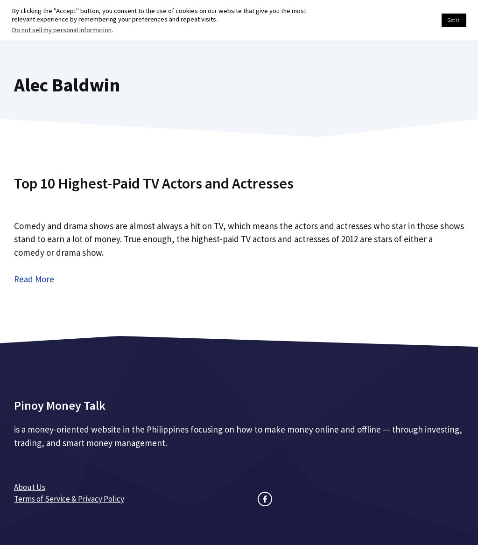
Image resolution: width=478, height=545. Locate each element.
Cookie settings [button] (412, 20)
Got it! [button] (454, 20)
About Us (29, 487)
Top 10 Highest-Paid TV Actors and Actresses (154, 183)
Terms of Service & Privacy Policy (69, 499)
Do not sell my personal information (62, 30)
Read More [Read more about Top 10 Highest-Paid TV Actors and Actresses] (34, 279)
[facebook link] (265, 499)
